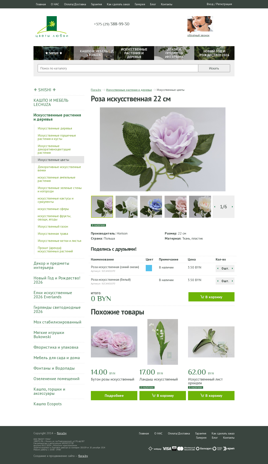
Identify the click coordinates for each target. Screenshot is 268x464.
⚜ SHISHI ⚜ (45, 90)
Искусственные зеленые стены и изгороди (60, 189)
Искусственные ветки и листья (59, 241)
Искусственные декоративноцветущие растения (54, 149)
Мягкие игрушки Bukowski (49, 334)
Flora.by (96, 90)
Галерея (140, 4)
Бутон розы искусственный (112, 379)
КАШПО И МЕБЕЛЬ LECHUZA (51, 102)
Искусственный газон (53, 226)
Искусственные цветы (53, 160)
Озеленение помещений (57, 378)
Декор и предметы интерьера (51, 265)
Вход (210, 4)
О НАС (55, 4)
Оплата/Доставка (75, 4)
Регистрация (224, 4)
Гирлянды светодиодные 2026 (57, 309)
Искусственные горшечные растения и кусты (57, 137)
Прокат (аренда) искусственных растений (55, 249)
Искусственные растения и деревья (57, 117)
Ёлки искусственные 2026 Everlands (53, 295)
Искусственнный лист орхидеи (205, 381)
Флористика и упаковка (56, 347)
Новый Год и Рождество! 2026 (57, 280)
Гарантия (96, 4)
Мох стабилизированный (57, 322)
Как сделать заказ (118, 4)
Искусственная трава (53, 233)
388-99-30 (111, 24)
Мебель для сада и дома (57, 357)
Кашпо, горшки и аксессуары (49, 391)
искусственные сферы (53, 209)
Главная (41, 4)
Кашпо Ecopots (48, 404)
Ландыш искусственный (158, 379)
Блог (153, 4)
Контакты (166, 4)
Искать (214, 68)
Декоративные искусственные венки (59, 168)
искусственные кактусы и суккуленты (55, 200)
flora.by (62, 433)
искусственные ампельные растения (56, 179)
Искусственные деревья (55, 128)
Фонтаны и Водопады (54, 368)
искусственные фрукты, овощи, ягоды (54, 217)
